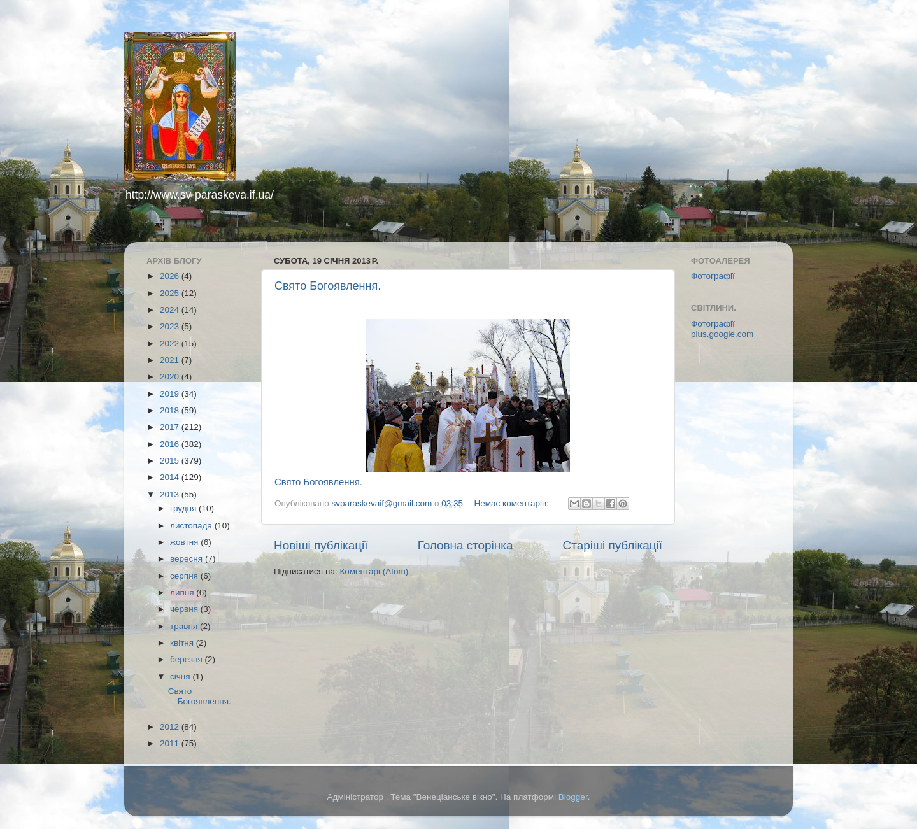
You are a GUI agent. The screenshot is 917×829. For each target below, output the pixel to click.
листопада (192, 525)
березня (187, 659)
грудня (184, 508)
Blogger (573, 797)
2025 (170, 293)
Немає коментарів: (512, 503)
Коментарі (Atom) (373, 571)
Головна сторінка (465, 545)
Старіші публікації (612, 545)
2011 (170, 743)
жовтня (185, 542)
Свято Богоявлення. (327, 286)
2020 (170, 376)
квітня (183, 643)
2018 (170, 410)
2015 (170, 460)
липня (183, 592)
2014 (170, 477)
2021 (170, 360)
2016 (170, 444)
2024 (170, 310)
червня (185, 609)
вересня (187, 558)
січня (181, 676)
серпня (185, 576)
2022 (170, 343)
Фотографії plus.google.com (722, 329)
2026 (170, 276)
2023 (170, 326)
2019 (170, 394)
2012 (170, 727)
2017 (170, 427)
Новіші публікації (321, 545)
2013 (170, 494)
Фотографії (713, 276)
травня (185, 626)
